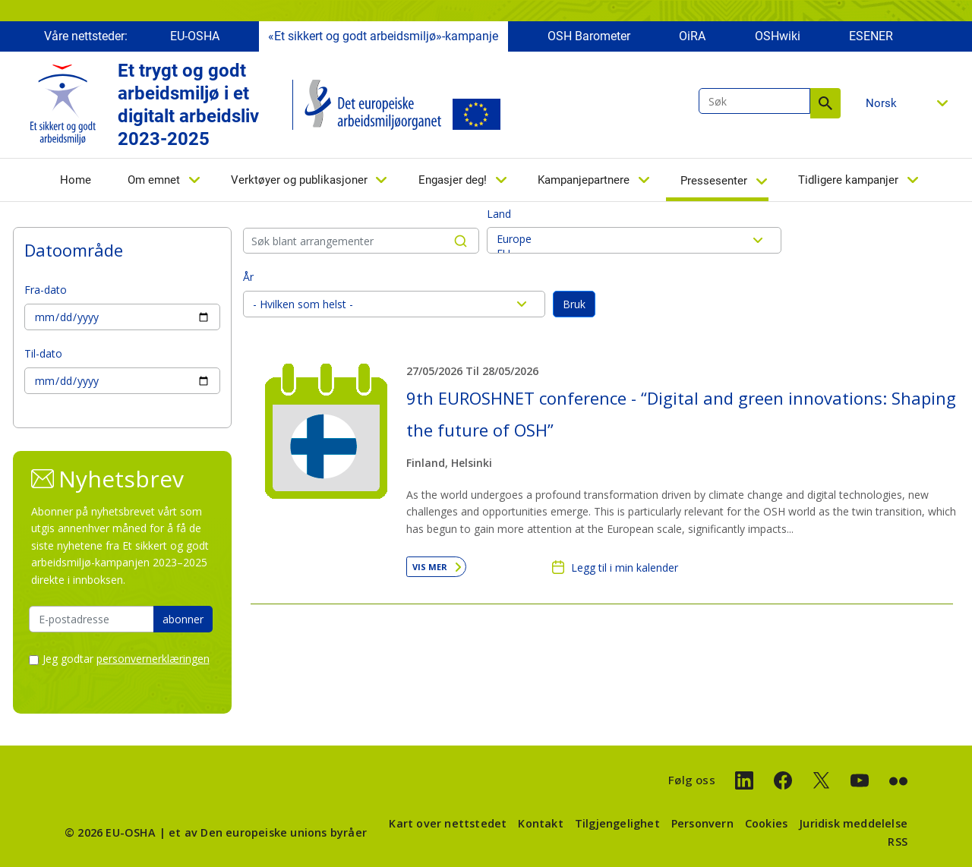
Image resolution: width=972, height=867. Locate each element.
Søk (825, 103)
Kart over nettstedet (448, 823)
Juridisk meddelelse (853, 823)
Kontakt (540, 823)
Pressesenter (713, 181)
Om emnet (154, 180)
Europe (634, 239)
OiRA (692, 36)
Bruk (574, 304)
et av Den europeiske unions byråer (268, 832)
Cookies (766, 823)
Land (499, 214)
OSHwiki (777, 36)
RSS (897, 841)
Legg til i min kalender (624, 567)
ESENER (871, 36)
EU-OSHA (194, 36)
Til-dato (43, 353)
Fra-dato (45, 289)
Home (75, 180)
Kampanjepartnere (584, 180)
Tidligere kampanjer (848, 180)
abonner (183, 619)
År (248, 277)
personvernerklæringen (153, 658)
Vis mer (429, 566)
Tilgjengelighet (617, 823)
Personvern (702, 823)
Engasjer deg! (452, 180)
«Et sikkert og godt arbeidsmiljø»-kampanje (383, 36)
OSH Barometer (589, 36)
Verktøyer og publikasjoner (299, 180)
